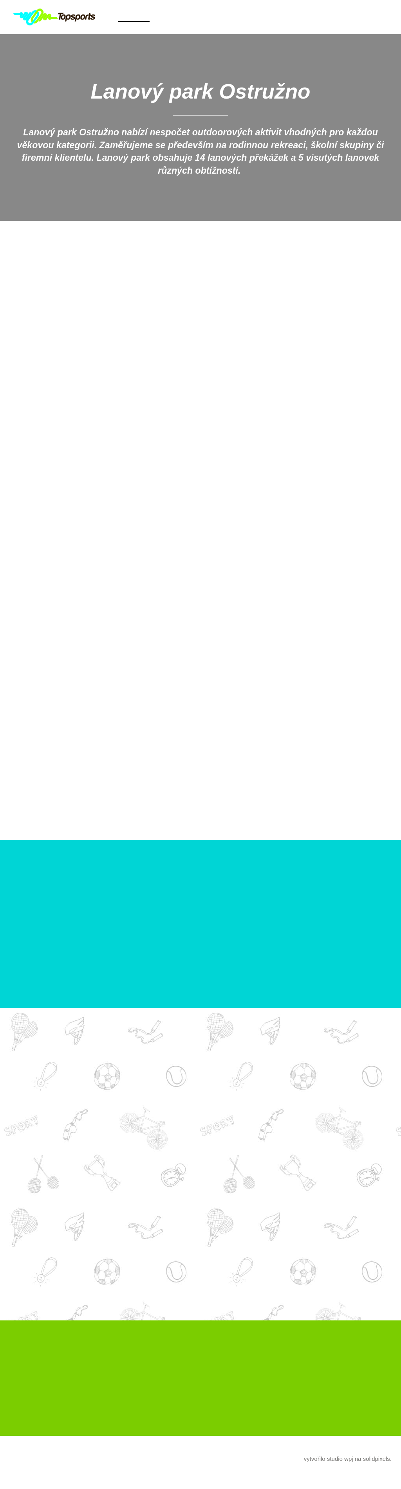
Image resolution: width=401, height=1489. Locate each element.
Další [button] (273, 16)
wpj (348, 1466)
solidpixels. (377, 1466)
